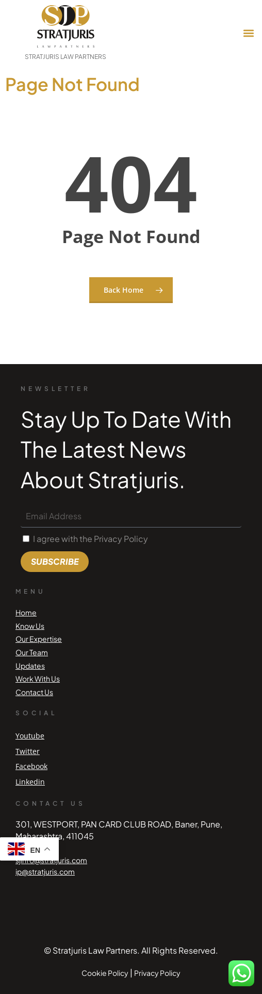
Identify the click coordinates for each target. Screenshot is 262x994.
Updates (30, 665)
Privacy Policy (157, 972)
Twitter (27, 751)
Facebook (31, 766)
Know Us (29, 625)
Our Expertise (38, 638)
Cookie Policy (104, 972)
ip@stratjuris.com (45, 871)
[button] (248, 33)
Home (26, 612)
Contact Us (34, 692)
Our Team (31, 652)
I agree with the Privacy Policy (90, 538)
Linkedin (30, 782)
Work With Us (37, 678)
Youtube (29, 736)
